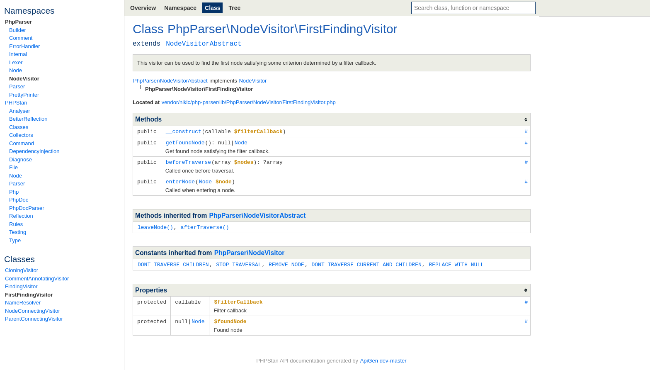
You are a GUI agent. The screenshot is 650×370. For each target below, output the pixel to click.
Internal (18, 54)
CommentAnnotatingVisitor (37, 278)
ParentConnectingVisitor (34, 319)
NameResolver (23, 302)
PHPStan (16, 103)
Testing (17, 232)
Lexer (16, 62)
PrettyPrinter (24, 95)
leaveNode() (155, 225)
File (13, 167)
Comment (20, 38)
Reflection (21, 216)
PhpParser (18, 22)
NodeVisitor (24, 78)
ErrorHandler (24, 46)
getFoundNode (185, 142)
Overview (143, 8)
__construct (183, 131)
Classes (18, 127)
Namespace (180, 8)
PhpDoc (18, 200)
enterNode (180, 180)
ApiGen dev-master (383, 358)
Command (21, 143)
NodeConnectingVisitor (32, 311)
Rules (16, 224)
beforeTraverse (188, 161)
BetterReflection (28, 119)
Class (212, 8)
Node (15, 70)
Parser (17, 86)
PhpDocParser (26, 208)
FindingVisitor (21, 286)
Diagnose (20, 159)
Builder (17, 30)
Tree (234, 8)
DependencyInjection (34, 151)
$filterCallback (238, 299)
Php (14, 192)
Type (15, 240)
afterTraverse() (204, 225)
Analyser (19, 111)
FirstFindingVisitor (29, 295)
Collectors (21, 135)
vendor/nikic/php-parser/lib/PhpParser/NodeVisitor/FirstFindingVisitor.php (249, 102)
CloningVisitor (21, 270)
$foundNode (230, 318)
